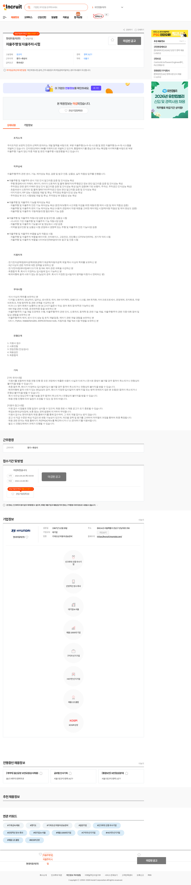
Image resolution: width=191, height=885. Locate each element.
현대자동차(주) (13, 38)
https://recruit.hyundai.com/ (109, 536)
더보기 (141, 520)
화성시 (35, 447)
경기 (29, 447)
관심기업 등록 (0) (20, 494)
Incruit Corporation (98, 880)
